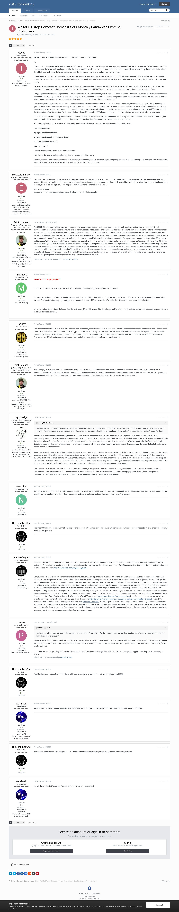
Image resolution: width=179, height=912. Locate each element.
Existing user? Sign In (148, 4)
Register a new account (51, 851)
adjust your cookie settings (106, 906)
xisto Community (21, 4)
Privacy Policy (84, 893)
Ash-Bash (21, 703)
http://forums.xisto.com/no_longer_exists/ (68, 568)
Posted (42, 53)
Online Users (43, 15)
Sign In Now (128, 851)
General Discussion (47, 35)
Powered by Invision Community (89, 898)
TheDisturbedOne (21, 523)
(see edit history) (72, 259)
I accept (158, 905)
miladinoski (21, 274)
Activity (27, 11)
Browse (15, 11)
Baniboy (21, 323)
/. (68, 300)
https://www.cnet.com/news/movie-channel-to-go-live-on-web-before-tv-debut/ (120, 599)
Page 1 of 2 (32, 45)
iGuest (22, 35)
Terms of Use (13, 906)
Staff (33, 15)
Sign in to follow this (146, 27)
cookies (53, 906)
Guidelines (23, 15)
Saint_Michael (21, 222)
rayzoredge (21, 417)
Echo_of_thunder (21, 174)
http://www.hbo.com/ (84, 602)
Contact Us (96, 893)
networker (21, 486)
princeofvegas (21, 557)
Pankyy (21, 622)
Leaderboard (57, 15)
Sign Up (164, 4)
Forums (12, 15)
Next (18, 45)
